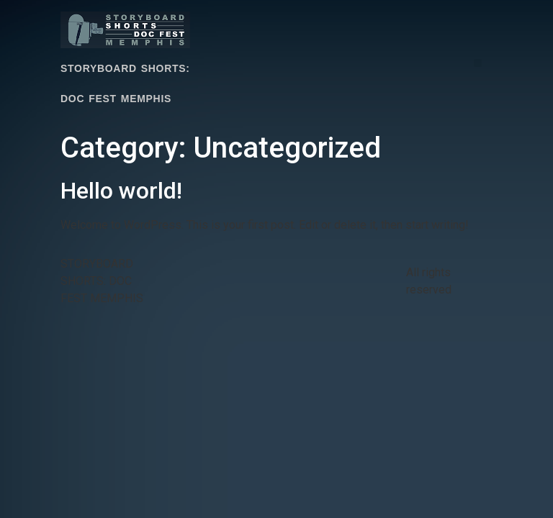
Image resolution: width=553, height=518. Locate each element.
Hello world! (121, 190)
